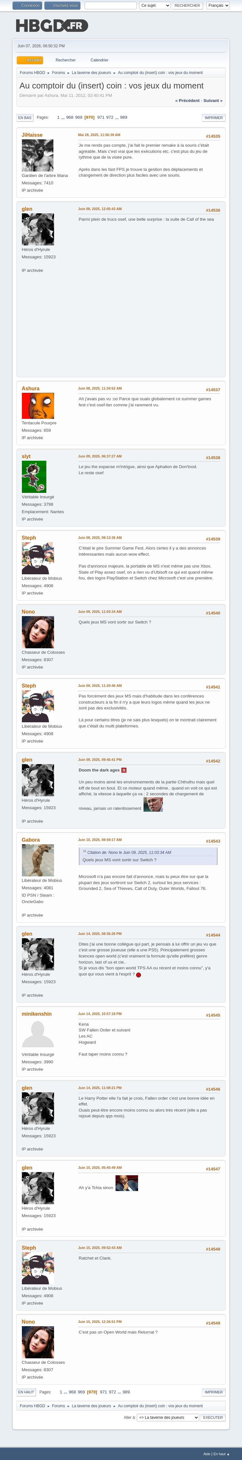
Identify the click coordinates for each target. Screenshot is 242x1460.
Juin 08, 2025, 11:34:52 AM (100, 388)
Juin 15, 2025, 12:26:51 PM (100, 1321)
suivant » (212, 99)
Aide (206, 1453)
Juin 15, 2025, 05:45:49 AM (100, 1167)
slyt (26, 455)
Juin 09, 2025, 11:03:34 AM (100, 611)
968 (69, 116)
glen (27, 208)
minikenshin (37, 1013)
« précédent (187, 99)
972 (109, 116)
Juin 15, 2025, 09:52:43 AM (100, 1247)
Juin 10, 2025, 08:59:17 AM (100, 839)
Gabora (31, 839)
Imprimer (214, 117)
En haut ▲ (222, 1453)
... (63, 116)
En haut (26, 1391)
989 (123, 116)
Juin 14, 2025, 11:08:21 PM (100, 1087)
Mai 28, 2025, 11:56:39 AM (99, 134)
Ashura (31, 388)
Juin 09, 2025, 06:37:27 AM (100, 455)
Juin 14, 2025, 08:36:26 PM (100, 933)
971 (100, 116)
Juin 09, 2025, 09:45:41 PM (100, 759)
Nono (28, 611)
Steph (29, 537)
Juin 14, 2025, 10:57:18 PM (100, 1013)
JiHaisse (32, 134)
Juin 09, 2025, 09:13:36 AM (100, 537)
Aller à (129, 1416)
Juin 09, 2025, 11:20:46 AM (100, 685)
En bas (25, 117)
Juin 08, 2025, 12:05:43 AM (100, 208)
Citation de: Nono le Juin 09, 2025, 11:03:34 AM (129, 852)
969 (78, 116)
